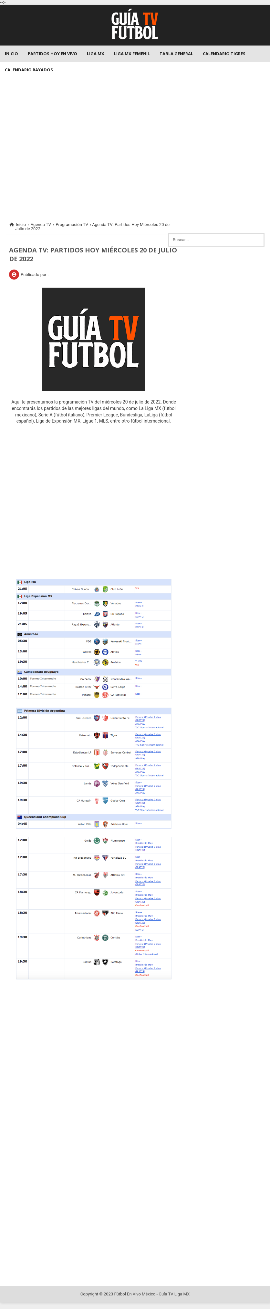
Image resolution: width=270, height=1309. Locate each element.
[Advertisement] (135, 145)
